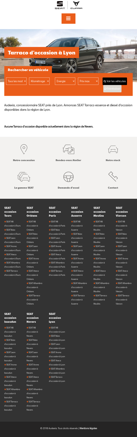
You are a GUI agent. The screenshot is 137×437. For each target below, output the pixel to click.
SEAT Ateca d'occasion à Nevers (33, 381)
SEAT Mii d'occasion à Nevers (32, 331)
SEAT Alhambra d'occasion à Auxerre (79, 287)
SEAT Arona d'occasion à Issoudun (10, 368)
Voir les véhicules (115, 81)
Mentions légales (88, 428)
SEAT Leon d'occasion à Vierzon (121, 250)
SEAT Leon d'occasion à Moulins (99, 250)
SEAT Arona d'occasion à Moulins (99, 262)
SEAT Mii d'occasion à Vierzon (121, 225)
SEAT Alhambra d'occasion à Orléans (34, 287)
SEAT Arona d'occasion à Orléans (33, 262)
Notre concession (24, 152)
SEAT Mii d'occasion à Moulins (99, 225)
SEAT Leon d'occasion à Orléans (32, 250)
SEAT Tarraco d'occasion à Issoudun (11, 405)
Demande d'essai (68, 179)
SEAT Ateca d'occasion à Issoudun (10, 381)
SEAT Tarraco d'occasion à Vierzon (122, 299)
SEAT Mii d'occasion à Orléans (32, 225)
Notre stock (113, 152)
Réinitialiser (113, 88)
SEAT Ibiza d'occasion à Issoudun (10, 344)
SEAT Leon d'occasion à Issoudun (10, 356)
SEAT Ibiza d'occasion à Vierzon (121, 238)
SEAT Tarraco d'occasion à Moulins (100, 299)
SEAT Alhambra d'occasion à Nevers (34, 393)
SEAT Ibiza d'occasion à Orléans (32, 238)
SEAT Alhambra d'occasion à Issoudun (12, 393)
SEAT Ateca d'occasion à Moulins (99, 275)
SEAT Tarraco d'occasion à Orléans (33, 299)
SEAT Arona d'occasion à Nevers (33, 368)
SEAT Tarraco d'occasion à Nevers (33, 405)
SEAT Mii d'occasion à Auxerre (77, 225)
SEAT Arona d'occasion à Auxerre (77, 262)
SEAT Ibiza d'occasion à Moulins (99, 238)
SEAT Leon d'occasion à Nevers (32, 356)
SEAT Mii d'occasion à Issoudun (10, 331)
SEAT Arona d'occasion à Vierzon (122, 262)
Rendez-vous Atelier (68, 152)
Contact (113, 179)
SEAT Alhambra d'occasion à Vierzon (123, 287)
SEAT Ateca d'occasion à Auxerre (77, 275)
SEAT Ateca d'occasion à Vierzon (122, 275)
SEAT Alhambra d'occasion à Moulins (101, 287)
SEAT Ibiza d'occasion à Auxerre (77, 238)
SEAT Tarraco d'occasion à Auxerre (78, 299)
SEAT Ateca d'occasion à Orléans (33, 275)
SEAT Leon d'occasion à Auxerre (77, 250)
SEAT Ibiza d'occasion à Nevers (32, 344)
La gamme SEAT (24, 179)
